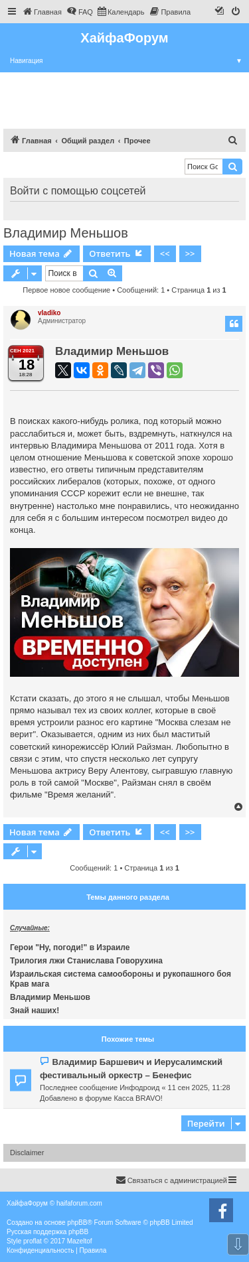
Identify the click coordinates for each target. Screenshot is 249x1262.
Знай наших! (34, 1010)
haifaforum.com (79, 1203)
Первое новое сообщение (66, 290)
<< (165, 253)
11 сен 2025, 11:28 (199, 1087)
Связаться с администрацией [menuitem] (171, 1179)
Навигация (129, 60)
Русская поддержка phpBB (47, 1231)
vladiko (49, 312)
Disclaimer (27, 1153)
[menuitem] (42, 12)
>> (190, 253)
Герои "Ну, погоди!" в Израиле (69, 947)
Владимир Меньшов (65, 233)
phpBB (77, 1222)
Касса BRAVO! (138, 1098)
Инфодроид (139, 1087)
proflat (32, 1241)
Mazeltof (79, 1241)
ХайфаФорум (124, 38)
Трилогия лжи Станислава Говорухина (86, 960)
